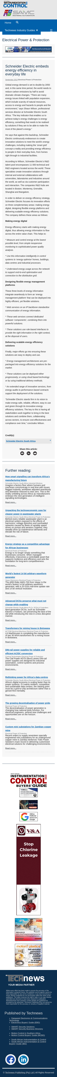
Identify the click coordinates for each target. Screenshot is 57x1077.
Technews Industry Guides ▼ (21, 30)
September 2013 (11, 80)
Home (8, 22)
